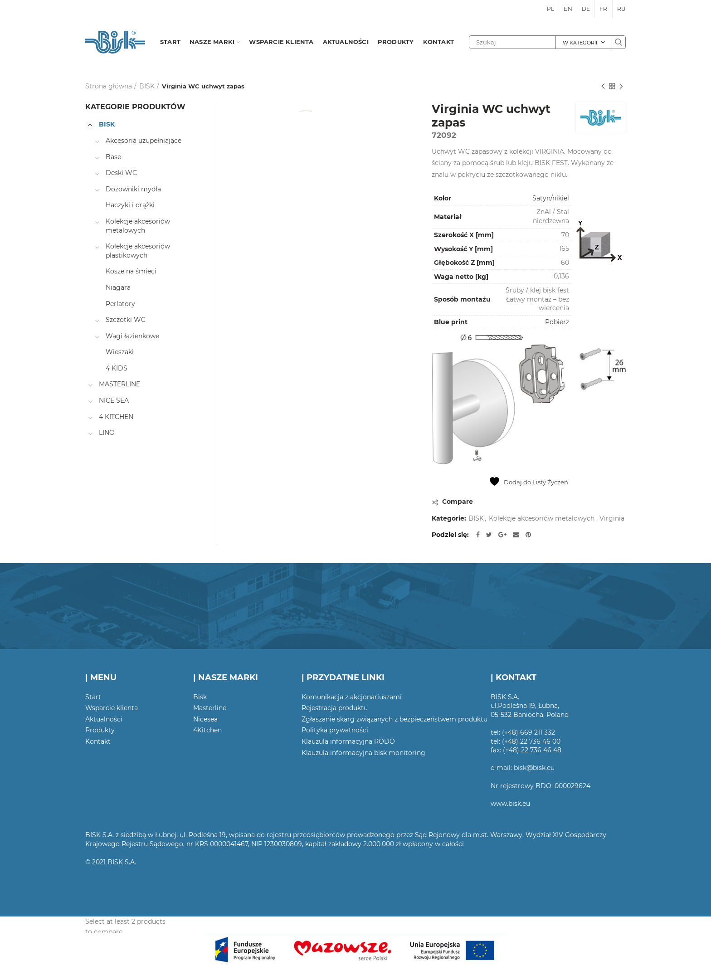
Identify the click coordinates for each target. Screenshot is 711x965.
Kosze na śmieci (131, 271)
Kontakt (98, 741)
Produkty (100, 730)
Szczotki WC (126, 320)
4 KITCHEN (116, 417)
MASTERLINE (119, 384)
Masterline (209, 708)
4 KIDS (116, 368)
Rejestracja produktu (335, 708)
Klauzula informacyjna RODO (348, 741)
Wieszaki (120, 352)
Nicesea (205, 719)
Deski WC (121, 173)
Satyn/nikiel (550, 198)
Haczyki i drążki (130, 205)
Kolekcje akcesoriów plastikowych (138, 250)
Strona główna (108, 86)
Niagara (118, 287)
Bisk (200, 697)
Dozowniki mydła (133, 189)
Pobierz (557, 322)
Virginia (611, 518)
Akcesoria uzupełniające (143, 140)
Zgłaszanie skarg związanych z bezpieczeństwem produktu (394, 719)
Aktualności (103, 719)
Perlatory (120, 304)
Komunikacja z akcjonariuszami (352, 697)
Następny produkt (621, 86)
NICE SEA (114, 400)
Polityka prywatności (335, 730)
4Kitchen (207, 730)
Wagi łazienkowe (132, 336)
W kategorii (580, 42)
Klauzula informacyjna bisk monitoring (363, 752)
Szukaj (618, 42)
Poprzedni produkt (603, 86)
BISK (147, 86)
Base (113, 157)
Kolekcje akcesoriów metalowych (541, 518)
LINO (107, 433)
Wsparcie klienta (111, 708)
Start (93, 697)
